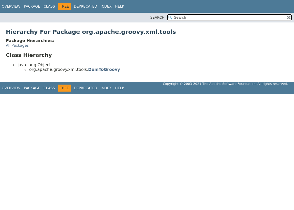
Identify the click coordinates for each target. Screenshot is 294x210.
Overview (11, 6)
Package (32, 6)
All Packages (17, 45)
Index (106, 6)
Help (119, 6)
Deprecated (85, 6)
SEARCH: (158, 17)
